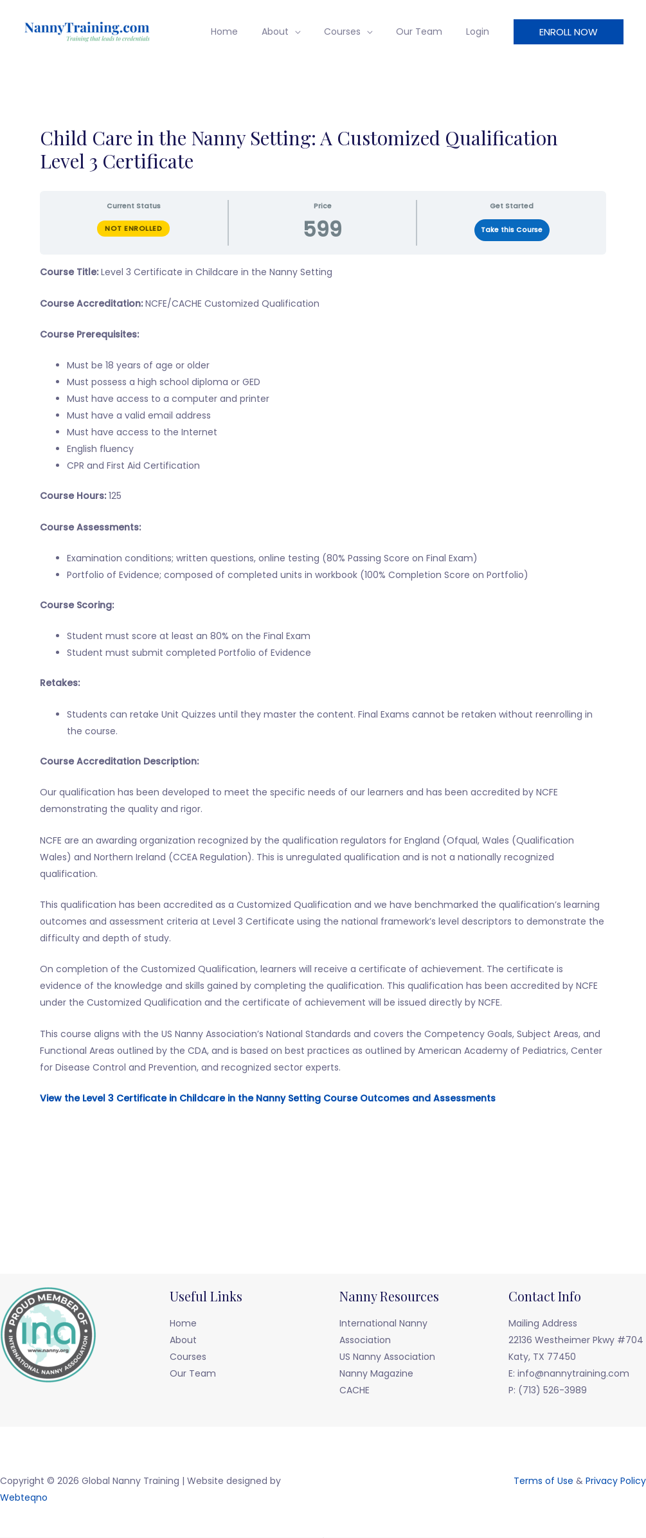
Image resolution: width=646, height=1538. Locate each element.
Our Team (427, 31)
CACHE (354, 1390)
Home (250, 31)
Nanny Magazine (376, 1373)
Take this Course (512, 230)
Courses (356, 31)
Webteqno (24, 1497)
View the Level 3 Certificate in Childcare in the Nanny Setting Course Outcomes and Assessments (268, 1098)
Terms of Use (543, 1480)
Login (480, 31)
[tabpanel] (323, 700)
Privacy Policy (616, 1480)
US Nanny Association (387, 1356)
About (295, 31)
